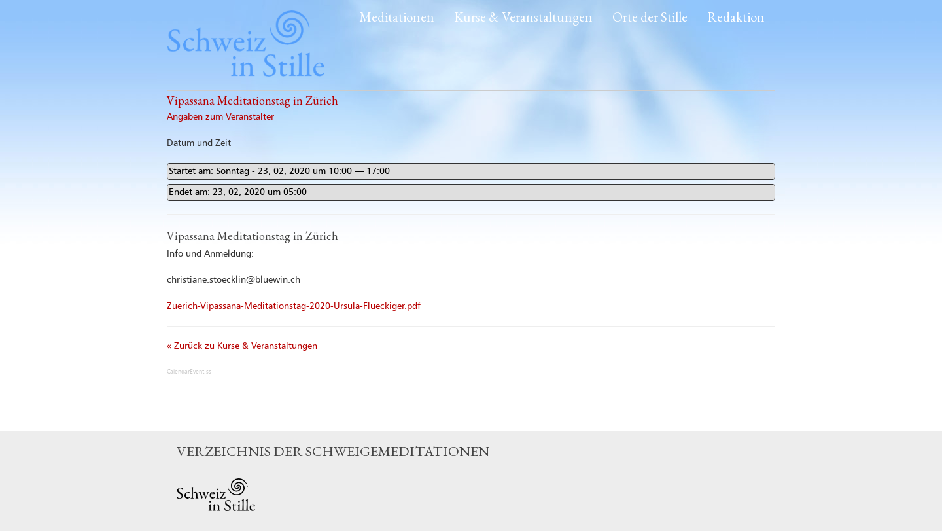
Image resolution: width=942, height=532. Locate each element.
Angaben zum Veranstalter (220, 117)
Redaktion (736, 17)
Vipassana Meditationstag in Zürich (252, 100)
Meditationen (396, 17)
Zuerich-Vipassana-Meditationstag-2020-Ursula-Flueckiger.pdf (294, 306)
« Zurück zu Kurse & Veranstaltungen (242, 346)
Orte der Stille (650, 17)
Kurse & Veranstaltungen (523, 17)
